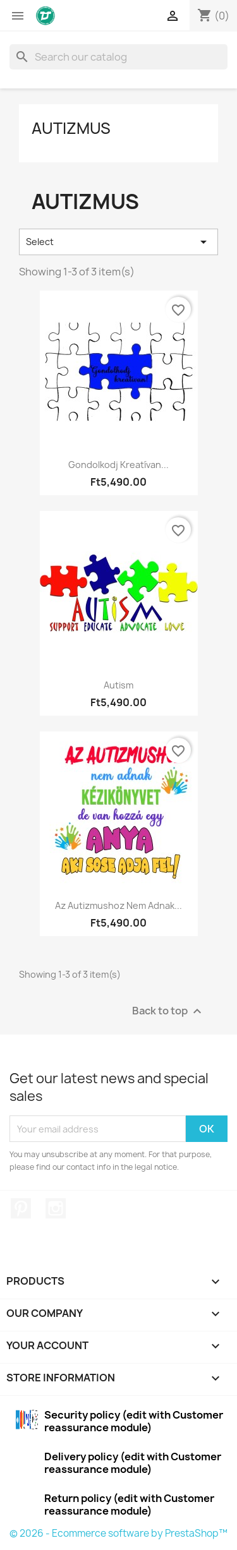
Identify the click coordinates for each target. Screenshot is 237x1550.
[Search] (118, 56)
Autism (118, 685)
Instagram (56, 1208)
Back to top (168, 1011)
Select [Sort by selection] (118, 241)
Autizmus (71, 128)
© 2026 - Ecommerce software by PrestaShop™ (118, 1533)
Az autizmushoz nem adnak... (118, 905)
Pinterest (21, 1208)
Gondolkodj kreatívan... (118, 465)
